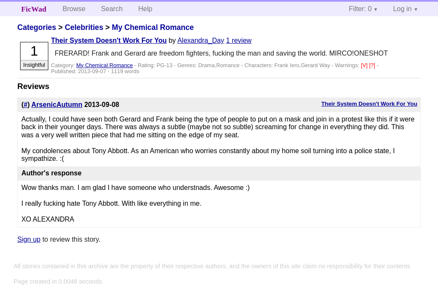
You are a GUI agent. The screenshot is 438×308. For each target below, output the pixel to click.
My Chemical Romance (153, 27)
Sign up (28, 239)
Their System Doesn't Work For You (109, 40)
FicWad (34, 9)
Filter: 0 (360, 8)
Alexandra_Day (201, 40)
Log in (402, 8)
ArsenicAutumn (56, 104)
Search (112, 8)
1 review (239, 40)
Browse (73, 8)
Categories (36, 27)
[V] (365, 65)
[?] (373, 65)
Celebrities (84, 27)
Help (145, 8)
